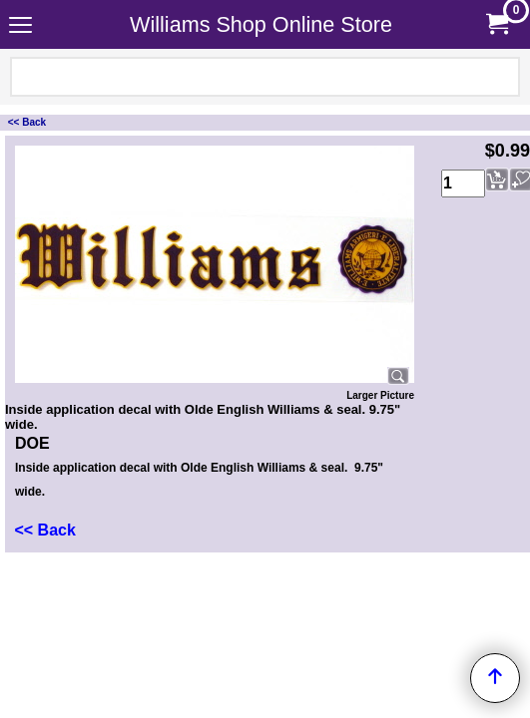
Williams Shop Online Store (261, 24)
